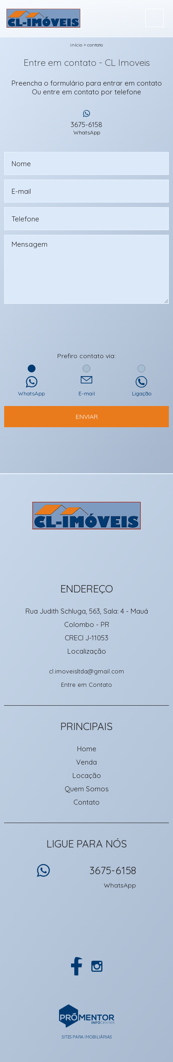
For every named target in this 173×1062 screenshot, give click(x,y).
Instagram (97, 966)
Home (86, 748)
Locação (86, 775)
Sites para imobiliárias (87, 1036)
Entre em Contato (86, 684)
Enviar (87, 416)
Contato (95, 45)
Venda (86, 762)
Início (76, 45)
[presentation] (87, 328)
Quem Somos (87, 788)
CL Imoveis (86, 516)
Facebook (76, 966)
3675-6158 (86, 128)
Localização (86, 651)
